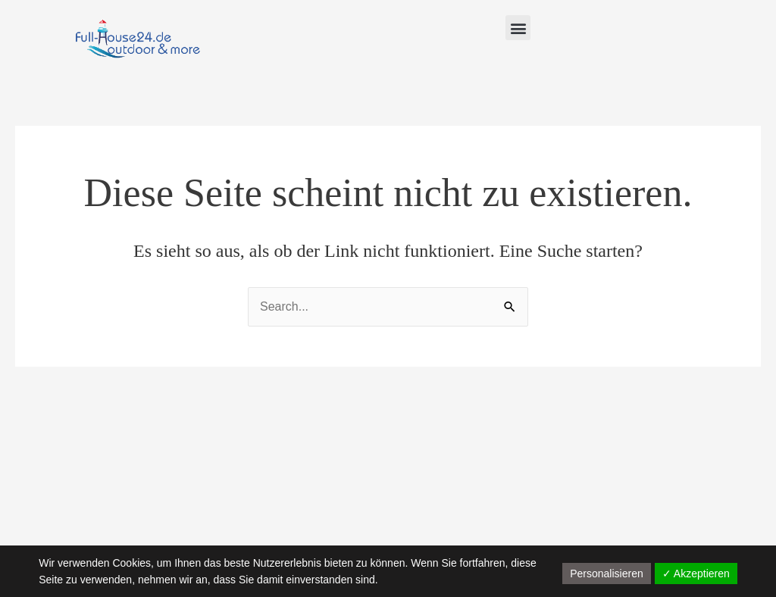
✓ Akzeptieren (696, 573)
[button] (517, 27)
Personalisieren (606, 573)
